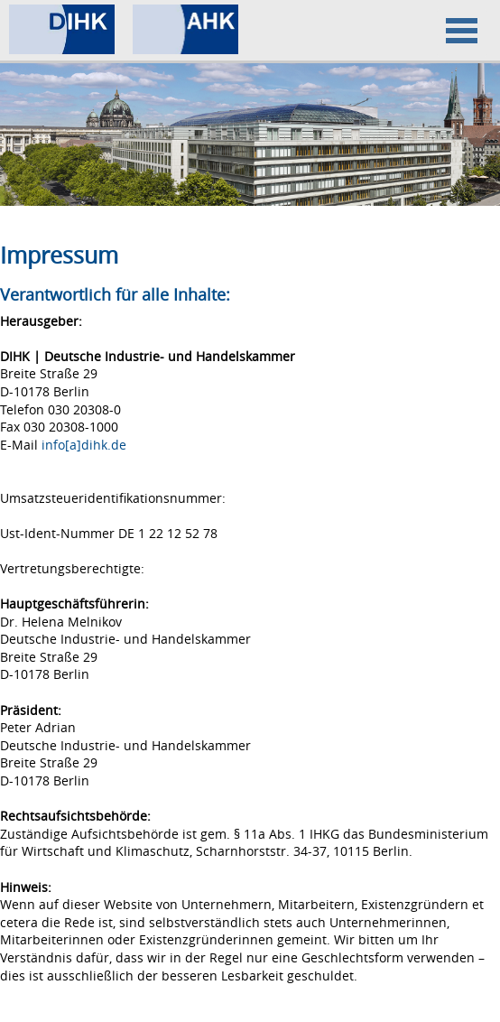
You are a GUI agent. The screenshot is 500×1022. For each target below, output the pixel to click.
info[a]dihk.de (84, 444)
